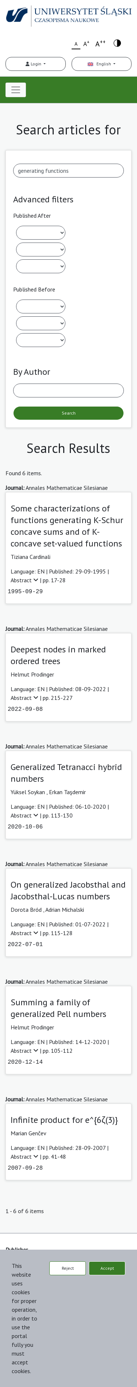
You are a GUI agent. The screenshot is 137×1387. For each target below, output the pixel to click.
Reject (68, 1268)
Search (69, 413)
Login (34, 63)
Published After (32, 215)
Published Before (34, 289)
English (100, 63)
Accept (107, 1268)
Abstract (25, 580)
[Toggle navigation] (15, 90)
